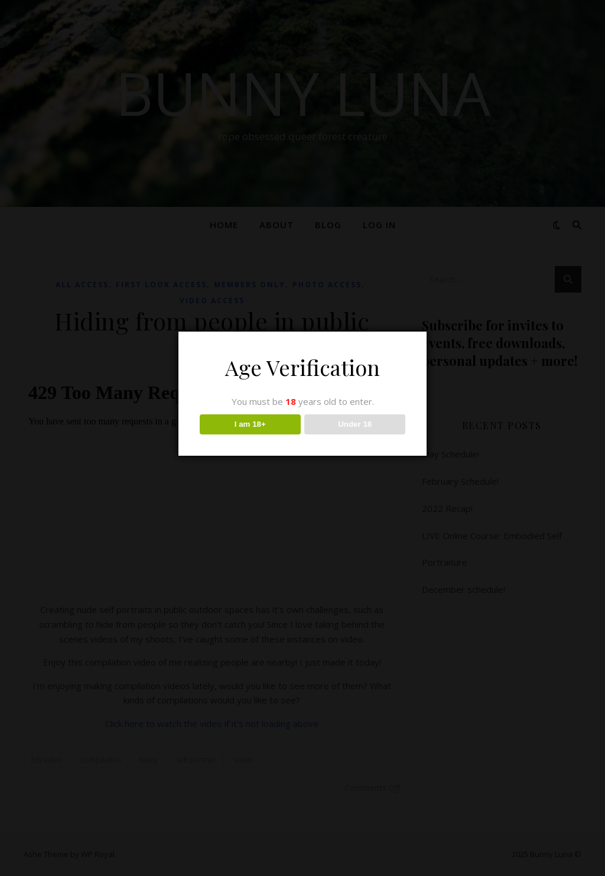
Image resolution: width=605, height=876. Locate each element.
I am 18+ (250, 424)
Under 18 (355, 424)
